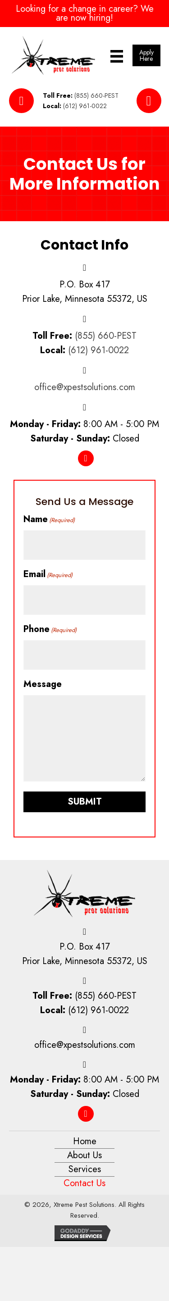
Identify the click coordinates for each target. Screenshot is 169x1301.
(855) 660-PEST (96, 95)
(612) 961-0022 (85, 105)
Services (85, 1169)
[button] (146, 55)
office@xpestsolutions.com (84, 387)
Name (49, 519)
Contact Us (84, 1183)
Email (48, 574)
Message (42, 684)
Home (84, 1141)
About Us (84, 1155)
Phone (50, 629)
